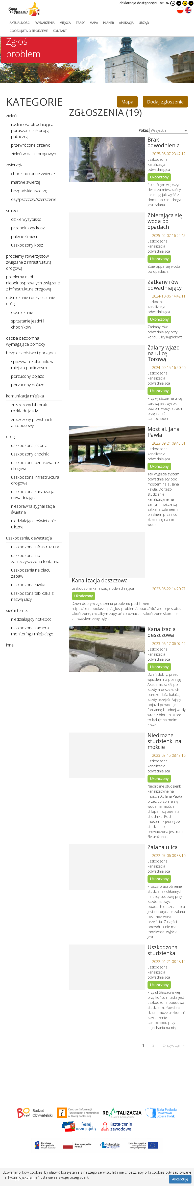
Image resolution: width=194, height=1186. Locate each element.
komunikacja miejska (25, 396)
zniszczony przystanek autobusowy (31, 422)
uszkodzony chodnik (30, 454)
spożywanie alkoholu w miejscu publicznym (32, 364)
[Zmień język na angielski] (188, 10)
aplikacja (126, 23)
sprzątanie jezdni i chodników (27, 324)
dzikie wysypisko (26, 219)
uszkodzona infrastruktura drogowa (35, 480)
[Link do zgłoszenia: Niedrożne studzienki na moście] (107, 755)
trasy (80, 23)
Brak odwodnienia (164, 142)
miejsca (65, 23)
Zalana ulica (163, 847)
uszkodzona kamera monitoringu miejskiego (32, 631)
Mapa (127, 102)
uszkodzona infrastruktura (35, 547)
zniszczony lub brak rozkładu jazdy (29, 408)
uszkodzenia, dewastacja (29, 538)
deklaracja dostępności (138, 3)
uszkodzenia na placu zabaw (31, 573)
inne (10, 645)
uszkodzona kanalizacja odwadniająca (32, 494)
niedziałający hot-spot (31, 619)
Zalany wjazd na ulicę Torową (164, 353)
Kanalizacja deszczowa (100, 580)
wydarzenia (45, 23)
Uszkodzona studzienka (163, 950)
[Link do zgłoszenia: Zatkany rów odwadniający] (107, 302)
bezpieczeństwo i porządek (31, 353)
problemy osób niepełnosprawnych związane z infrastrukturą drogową (33, 283)
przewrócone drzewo (31, 145)
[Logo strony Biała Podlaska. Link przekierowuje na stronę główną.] (24, 9)
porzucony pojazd (27, 376)
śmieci (12, 210)
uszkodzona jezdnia (29, 445)
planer (108, 23)
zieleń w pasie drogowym (34, 153)
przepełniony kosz (28, 228)
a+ (161, 3)
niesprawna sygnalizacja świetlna (33, 509)
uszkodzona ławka (28, 584)
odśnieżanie (22, 312)
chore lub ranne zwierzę (33, 173)
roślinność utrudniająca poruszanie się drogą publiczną (32, 130)
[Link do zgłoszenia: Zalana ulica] (107, 867)
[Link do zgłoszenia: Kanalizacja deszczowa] (107, 555)
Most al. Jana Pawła (164, 431)
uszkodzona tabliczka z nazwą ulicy (32, 596)
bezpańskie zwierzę (29, 191)
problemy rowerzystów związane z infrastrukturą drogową (29, 262)
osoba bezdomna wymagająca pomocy (25, 341)
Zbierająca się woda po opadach (165, 221)
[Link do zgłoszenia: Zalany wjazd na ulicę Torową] (107, 367)
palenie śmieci (24, 236)
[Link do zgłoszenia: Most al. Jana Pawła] (107, 449)
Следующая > (173, 1045)
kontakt (60, 31)
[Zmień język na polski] (180, 10)
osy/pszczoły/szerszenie (33, 199)
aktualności (20, 23)
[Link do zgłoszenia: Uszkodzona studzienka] (107, 967)
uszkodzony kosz (27, 245)
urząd (144, 23)
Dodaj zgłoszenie (165, 102)
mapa (94, 23)
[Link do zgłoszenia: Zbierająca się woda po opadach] (107, 235)
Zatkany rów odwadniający (165, 284)
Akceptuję (180, 1179)
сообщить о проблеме (29, 31)
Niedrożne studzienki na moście (164, 741)
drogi (10, 436)
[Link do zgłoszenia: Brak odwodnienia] (107, 159)
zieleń (11, 115)
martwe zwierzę (25, 182)
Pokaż (143, 130)
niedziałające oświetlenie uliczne (33, 524)
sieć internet (17, 610)
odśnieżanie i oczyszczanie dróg (30, 300)
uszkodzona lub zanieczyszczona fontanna (35, 558)
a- (167, 3)
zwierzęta (14, 165)
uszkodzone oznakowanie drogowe (35, 465)
